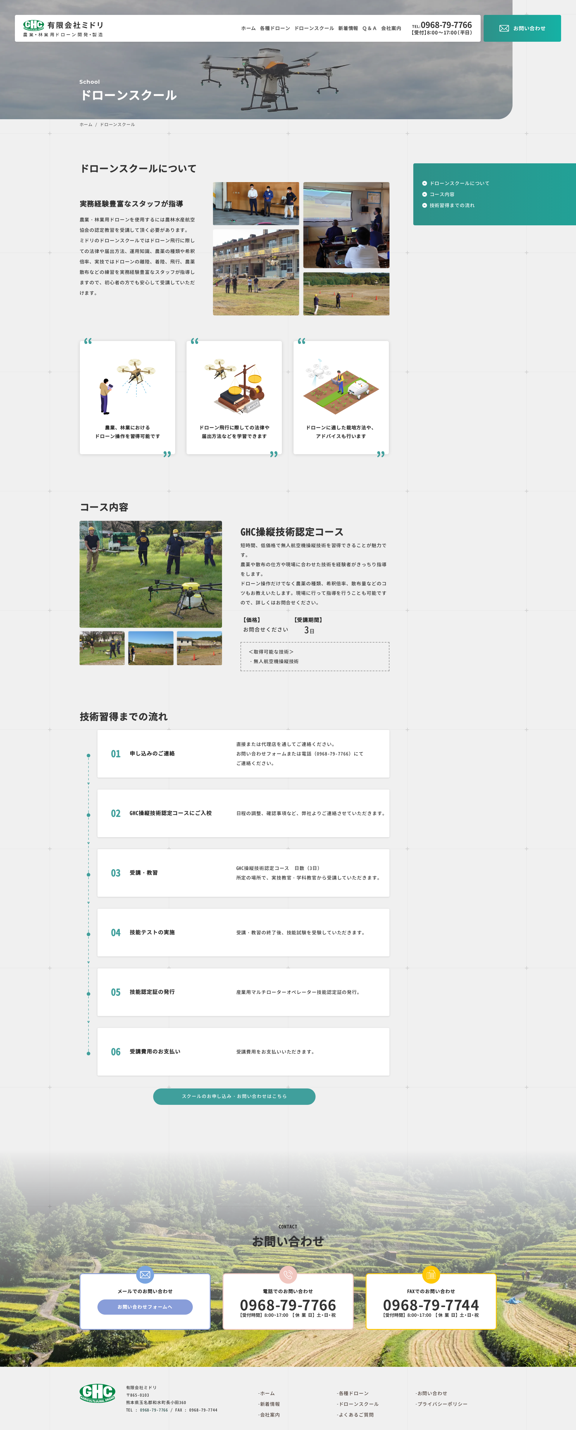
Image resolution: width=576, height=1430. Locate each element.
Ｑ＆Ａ (368, 28)
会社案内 (391, 28)
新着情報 (346, 28)
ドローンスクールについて (460, 183)
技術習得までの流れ (452, 205)
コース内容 (442, 194)
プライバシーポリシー (442, 1406)
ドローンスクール (310, 28)
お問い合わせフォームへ (145, 1310)
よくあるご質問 (356, 1416)
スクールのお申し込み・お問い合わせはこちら (234, 1097)
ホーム (242, 28)
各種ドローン (270, 28)
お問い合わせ (432, 1395)
